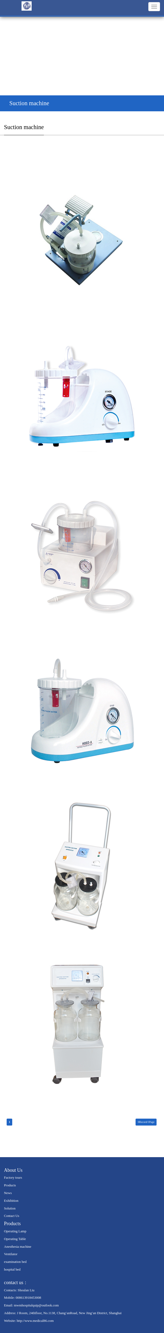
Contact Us (11, 1216)
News (8, 1193)
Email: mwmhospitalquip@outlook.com (31, 1305)
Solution (9, 1208)
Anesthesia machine (17, 1247)
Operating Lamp (15, 1231)
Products (10, 1185)
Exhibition (11, 1201)
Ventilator (10, 1254)
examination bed (15, 1262)
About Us (13, 1170)
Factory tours (13, 1177)
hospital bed (12, 1269)
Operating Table (15, 1239)
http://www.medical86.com (35, 1321)
